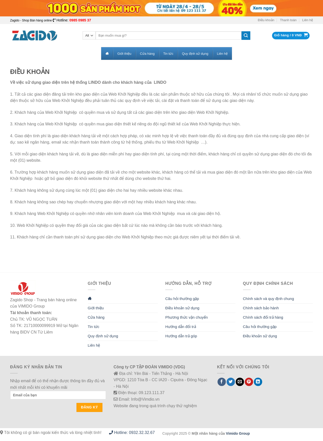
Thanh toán (288, 20)
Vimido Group (238, 433)
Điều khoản (266, 20)
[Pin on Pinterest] (249, 382)
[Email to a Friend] (240, 382)
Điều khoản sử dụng (182, 308)
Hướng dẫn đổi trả (180, 326)
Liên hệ (307, 20)
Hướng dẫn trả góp (181, 336)
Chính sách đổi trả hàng (263, 317)
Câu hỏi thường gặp (182, 298)
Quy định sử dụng (103, 336)
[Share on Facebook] (222, 382)
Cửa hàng (96, 317)
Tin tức (93, 326)
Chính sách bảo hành (261, 308)
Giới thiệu (96, 308)
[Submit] (245, 35)
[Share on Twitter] (231, 382)
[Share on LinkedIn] (258, 382)
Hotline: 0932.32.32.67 (132, 432)
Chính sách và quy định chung (268, 298)
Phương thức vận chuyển (186, 317)
